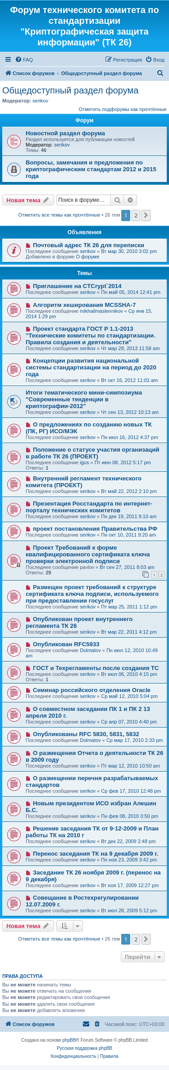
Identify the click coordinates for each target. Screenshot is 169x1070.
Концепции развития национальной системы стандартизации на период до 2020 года (91, 367)
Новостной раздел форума (65, 133)
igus (84, 462)
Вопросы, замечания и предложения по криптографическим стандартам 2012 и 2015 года (91, 169)
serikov (40, 100)
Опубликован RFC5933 (66, 644)
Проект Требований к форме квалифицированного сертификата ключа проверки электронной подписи (88, 554)
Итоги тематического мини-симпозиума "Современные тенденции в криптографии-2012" (84, 399)
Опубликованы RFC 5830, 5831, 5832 (86, 734)
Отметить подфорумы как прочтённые (123, 109)
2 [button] (135, 215)
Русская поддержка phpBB (84, 1048)
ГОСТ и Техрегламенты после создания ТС (96, 668)
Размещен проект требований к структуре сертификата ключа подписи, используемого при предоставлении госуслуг (92, 594)
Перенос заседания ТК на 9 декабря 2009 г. (95, 853)
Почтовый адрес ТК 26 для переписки (88, 245)
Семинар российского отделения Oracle (92, 690)
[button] (146, 215)
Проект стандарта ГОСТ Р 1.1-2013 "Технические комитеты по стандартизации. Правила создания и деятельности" (90, 335)
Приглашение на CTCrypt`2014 (77, 286)
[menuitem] (24, 59)
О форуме (87, 256)
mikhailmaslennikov (101, 311)
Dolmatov (90, 650)
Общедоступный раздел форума (70, 90)
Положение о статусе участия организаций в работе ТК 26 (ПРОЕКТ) (92, 453)
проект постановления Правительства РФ (95, 528)
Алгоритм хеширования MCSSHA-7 (84, 305)
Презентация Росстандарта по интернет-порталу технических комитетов (89, 507)
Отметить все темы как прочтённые (59, 215)
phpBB (69, 1040)
